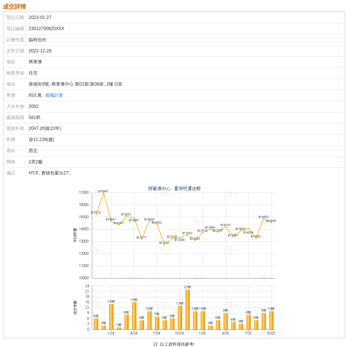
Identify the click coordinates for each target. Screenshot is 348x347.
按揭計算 (54, 95)
